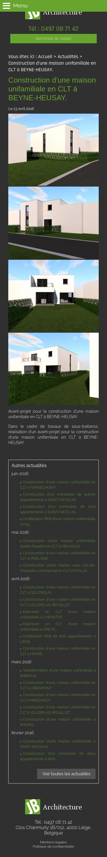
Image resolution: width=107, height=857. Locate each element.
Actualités (68, 56)
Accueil (45, 56)
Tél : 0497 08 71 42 (54, 28)
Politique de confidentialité (53, 846)
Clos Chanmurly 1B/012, (53, 830)
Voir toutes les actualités (66, 773)
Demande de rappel (53, 39)
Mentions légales (53, 842)
